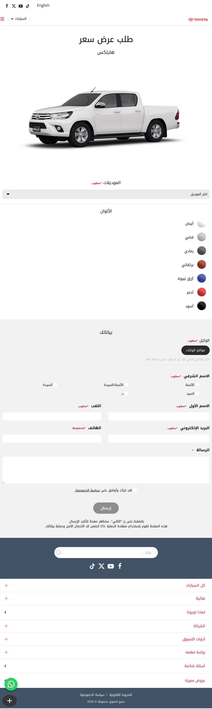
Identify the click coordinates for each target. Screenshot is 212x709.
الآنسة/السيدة (116, 385)
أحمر (196, 292)
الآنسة (192, 385)
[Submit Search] (59, 553)
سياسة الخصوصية (92, 695)
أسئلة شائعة (194, 666)
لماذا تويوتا (196, 612)
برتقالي (194, 265)
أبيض (195, 223)
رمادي (195, 251)
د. (124, 394)
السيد (192, 394)
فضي (195, 237)
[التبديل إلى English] (43, 6)
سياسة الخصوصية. (87, 491)
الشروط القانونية (120, 695)
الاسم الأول (193, 407)
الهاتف (87, 429)
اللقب (89, 407)
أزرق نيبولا (191, 279)
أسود (195, 306)
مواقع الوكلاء (195, 351)
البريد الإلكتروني (188, 429)
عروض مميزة (195, 681)
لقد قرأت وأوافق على (106, 491)
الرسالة (201, 451)
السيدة (50, 385)
